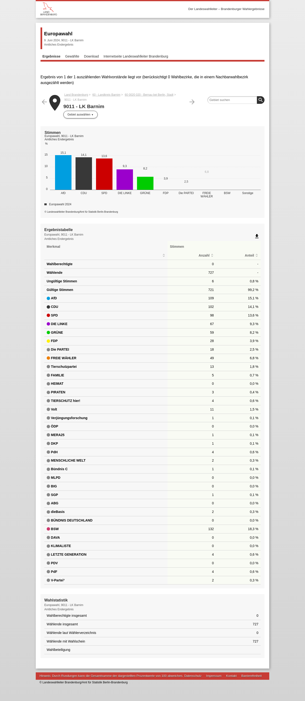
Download (91, 56)
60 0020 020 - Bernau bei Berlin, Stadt (149, 94)
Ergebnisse (51, 56)
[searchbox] (235, 100)
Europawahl (58, 33)
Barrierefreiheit (251, 676)
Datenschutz (192, 676)
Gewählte (72, 56)
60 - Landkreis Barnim (106, 94)
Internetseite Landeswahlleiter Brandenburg (136, 56)
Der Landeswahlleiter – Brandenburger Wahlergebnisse (226, 9)
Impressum (213, 676)
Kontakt (231, 676)
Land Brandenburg (76, 94)
